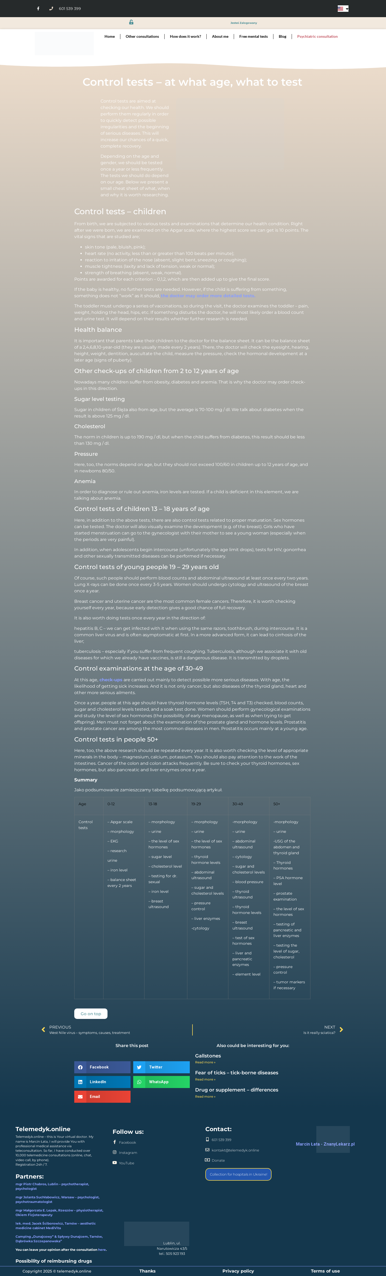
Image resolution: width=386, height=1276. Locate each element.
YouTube (126, 1163)
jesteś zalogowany (244, 23)
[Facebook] (115, 1142)
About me (220, 36)
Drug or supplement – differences (236, 1090)
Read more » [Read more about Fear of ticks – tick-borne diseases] (205, 1079)
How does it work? (185, 36)
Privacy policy (238, 1271)
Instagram (128, 1152)
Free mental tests (253, 36)
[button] (102, 1067)
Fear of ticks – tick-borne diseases (236, 1073)
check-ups (110, 679)
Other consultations (142, 36)
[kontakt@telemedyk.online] (207, 1150)
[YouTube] (115, 1163)
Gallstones (208, 1056)
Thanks (147, 1271)
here (102, 1250)
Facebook (127, 1142)
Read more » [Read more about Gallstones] (205, 1062)
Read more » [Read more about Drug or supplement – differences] (205, 1096)
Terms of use (325, 1271)
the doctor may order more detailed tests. (208, 295)
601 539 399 (221, 1140)
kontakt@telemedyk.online (235, 1150)
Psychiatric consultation (317, 36)
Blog (282, 36)
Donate (218, 1160)
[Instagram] (115, 1152)
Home (110, 36)
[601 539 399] (207, 1139)
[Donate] (207, 1160)
